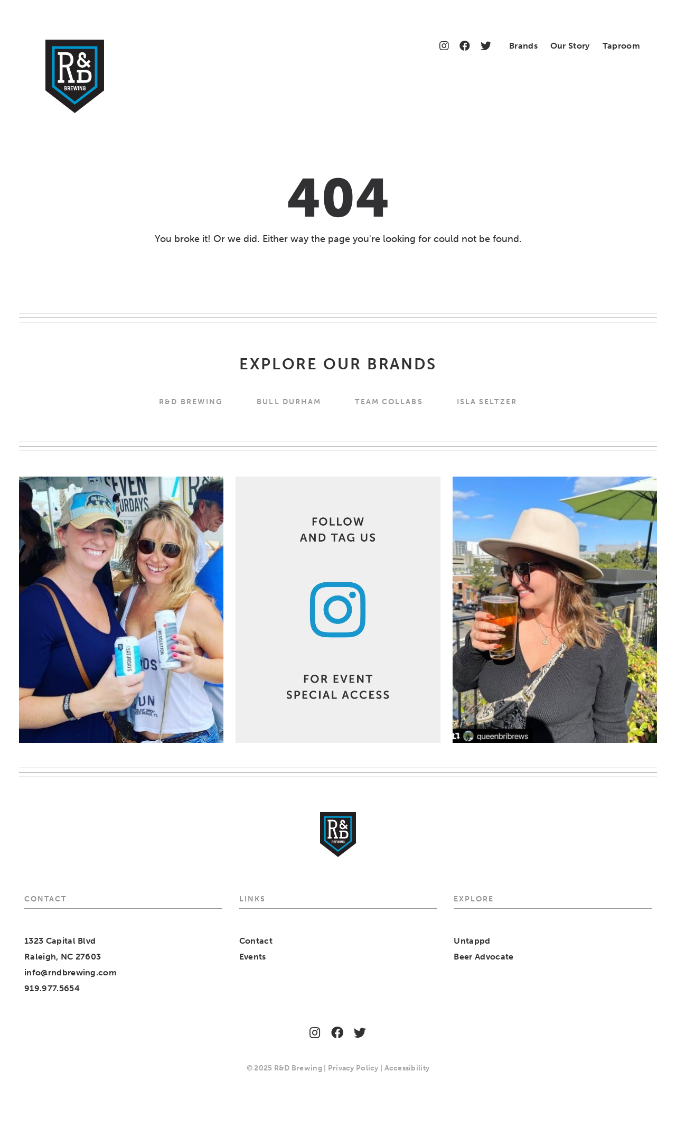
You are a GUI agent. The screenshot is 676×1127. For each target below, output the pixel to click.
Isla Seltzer (487, 401)
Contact (256, 941)
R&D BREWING (191, 401)
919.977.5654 (52, 988)
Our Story (570, 46)
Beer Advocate (483, 957)
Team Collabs (388, 401)
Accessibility (407, 1068)
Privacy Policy (353, 1068)
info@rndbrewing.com (70, 972)
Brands (523, 46)
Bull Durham (289, 401)
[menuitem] (523, 47)
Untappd (472, 941)
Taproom (621, 46)
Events (252, 957)
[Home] (74, 76)
